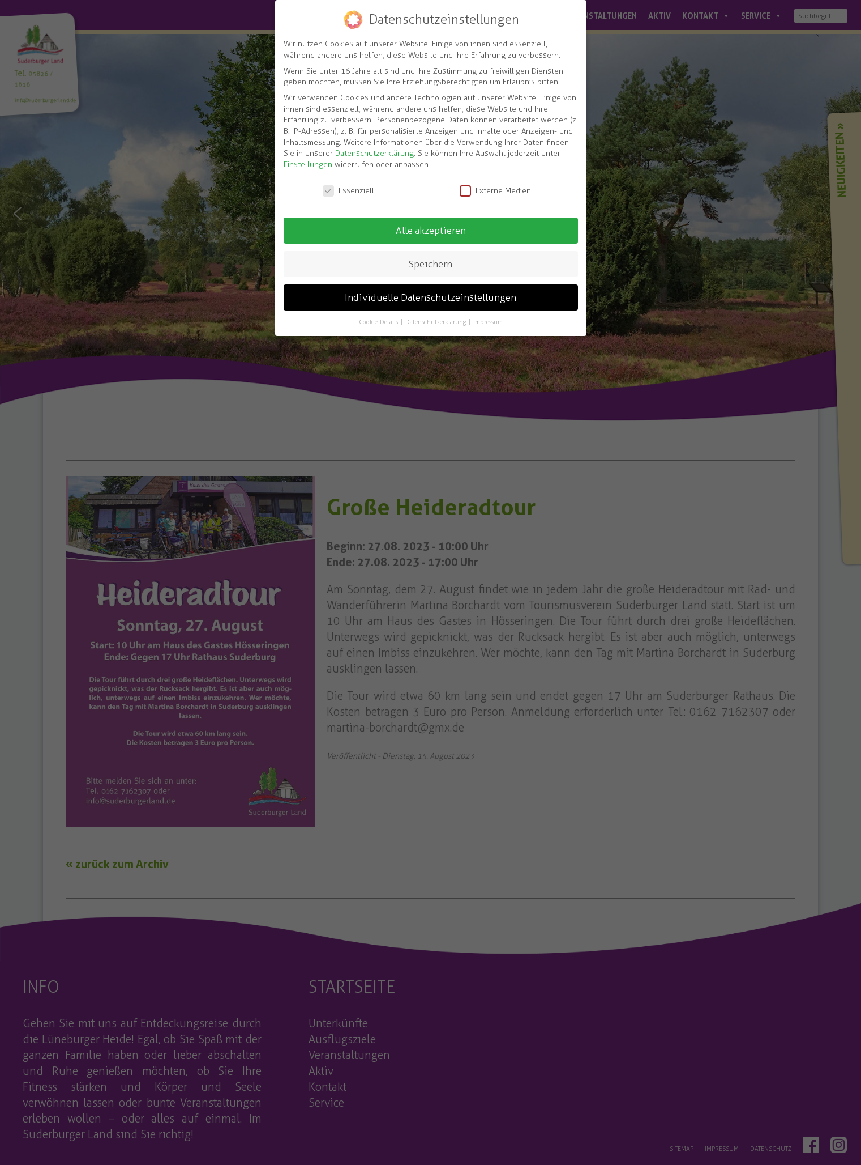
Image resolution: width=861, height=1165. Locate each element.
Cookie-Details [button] (379, 322)
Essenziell (348, 190)
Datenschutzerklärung (374, 153)
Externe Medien (495, 190)
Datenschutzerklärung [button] (436, 322)
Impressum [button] (488, 322)
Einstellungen (308, 164)
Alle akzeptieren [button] (431, 230)
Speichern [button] (430, 264)
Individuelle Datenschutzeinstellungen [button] (430, 297)
